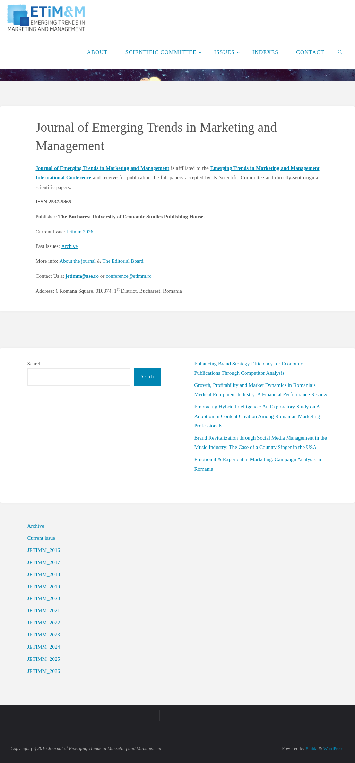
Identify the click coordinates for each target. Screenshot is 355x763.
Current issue (41, 537)
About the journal (77, 260)
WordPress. (333, 748)
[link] (340, 52)
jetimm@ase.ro (83, 275)
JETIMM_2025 (43, 658)
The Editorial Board (124, 260)
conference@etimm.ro (130, 275)
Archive (69, 246)
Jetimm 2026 (80, 231)
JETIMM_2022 (43, 622)
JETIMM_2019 (43, 586)
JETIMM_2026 (43, 670)
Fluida (310, 748)
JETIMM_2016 (43, 549)
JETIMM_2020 (43, 598)
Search (34, 363)
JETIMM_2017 (43, 561)
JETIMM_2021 (43, 610)
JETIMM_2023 (43, 634)
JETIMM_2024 (43, 646)
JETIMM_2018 (43, 573)
